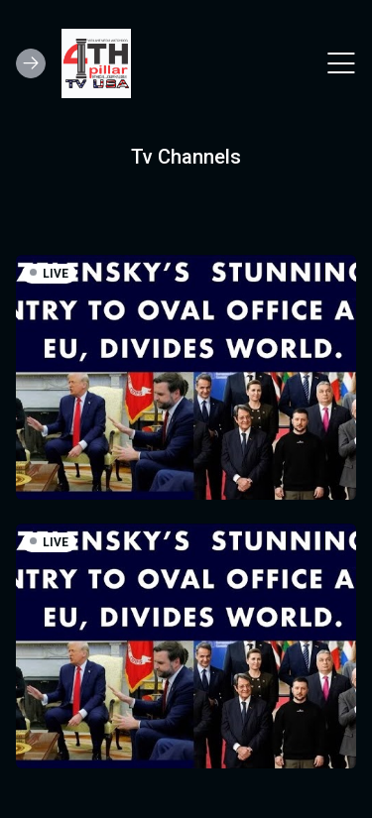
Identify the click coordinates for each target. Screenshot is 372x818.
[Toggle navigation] (341, 63)
